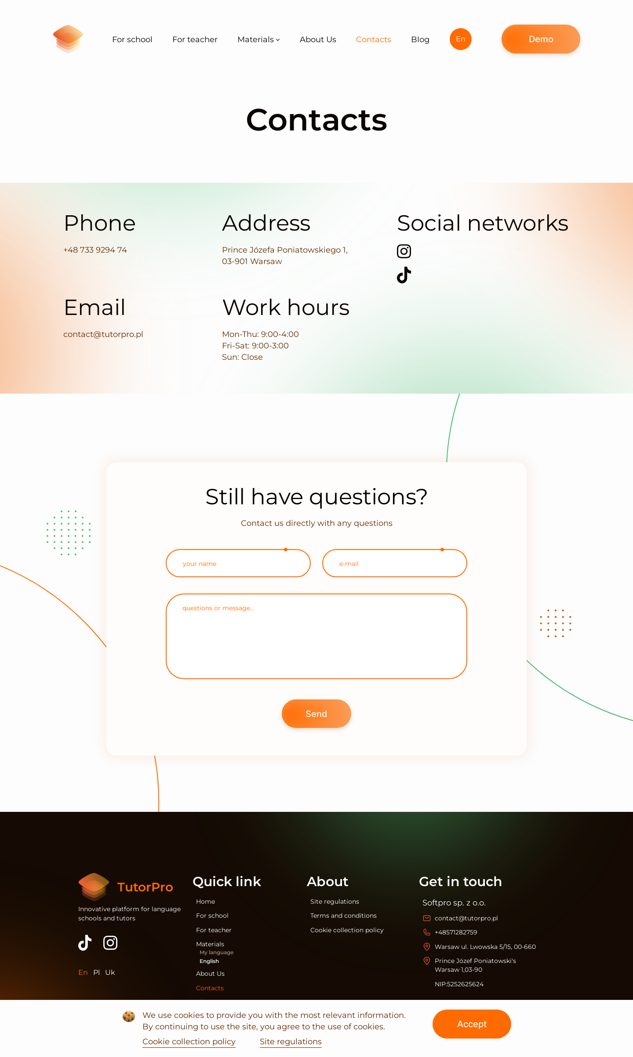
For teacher (214, 930)
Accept (472, 1024)
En (461, 39)
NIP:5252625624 (459, 984)
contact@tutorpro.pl (103, 334)
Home (205, 901)
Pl (96, 972)
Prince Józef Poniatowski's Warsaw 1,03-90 (475, 965)
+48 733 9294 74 (95, 250)
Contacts (210, 988)
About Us (210, 973)
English (209, 961)
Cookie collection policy (347, 930)
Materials (210, 944)
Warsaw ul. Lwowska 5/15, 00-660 (485, 947)
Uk (110, 972)
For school (212, 915)
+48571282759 (456, 932)
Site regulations (334, 901)
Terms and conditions (343, 915)
